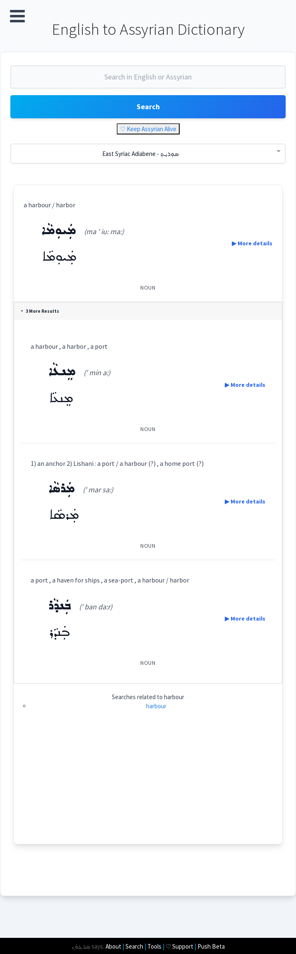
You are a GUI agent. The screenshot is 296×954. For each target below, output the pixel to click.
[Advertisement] (148, 786)
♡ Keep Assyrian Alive (148, 129)
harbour (156, 706)
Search (148, 106)
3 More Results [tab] (40, 311)
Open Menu (17, 16)
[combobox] (148, 80)
